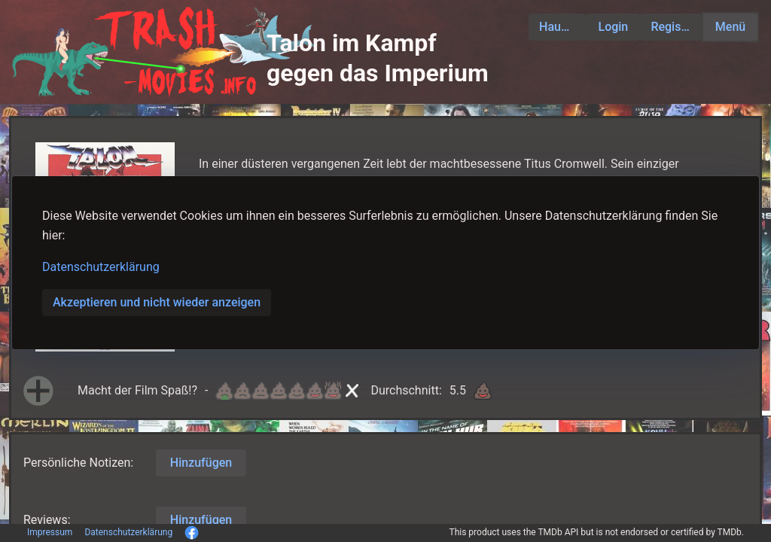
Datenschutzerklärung (101, 267)
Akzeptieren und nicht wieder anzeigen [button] (157, 302)
